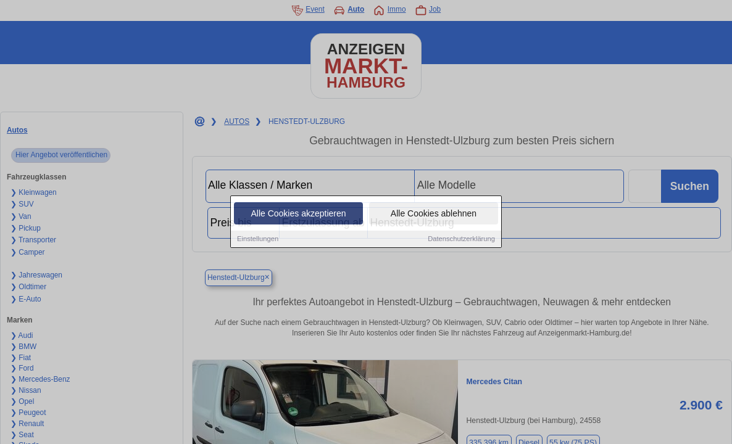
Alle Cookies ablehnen (433, 215)
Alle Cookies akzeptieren (298, 215)
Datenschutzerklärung (461, 240)
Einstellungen (257, 240)
